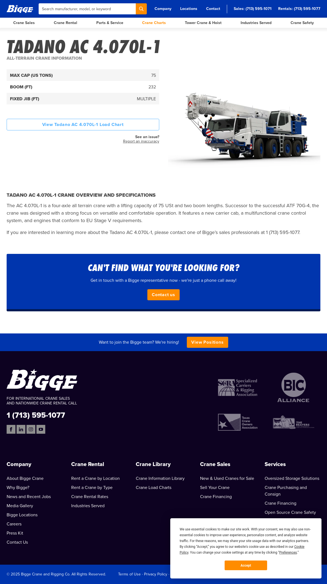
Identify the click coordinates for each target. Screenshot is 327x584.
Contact (213, 8)
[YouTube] (40, 429)
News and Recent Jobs (29, 496)
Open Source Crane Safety (290, 512)
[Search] (141, 8)
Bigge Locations (22, 515)
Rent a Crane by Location (95, 478)
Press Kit (15, 533)
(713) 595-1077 (307, 8)
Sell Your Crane (215, 487)
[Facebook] (11, 429)
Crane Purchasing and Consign (286, 491)
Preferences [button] (288, 552)
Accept (246, 565)
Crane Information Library (160, 478)
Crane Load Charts (153, 487)
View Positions (207, 342)
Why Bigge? (18, 487)
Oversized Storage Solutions (292, 478)
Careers (14, 524)
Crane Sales (24, 22)
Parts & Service (109, 22)
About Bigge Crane (25, 478)
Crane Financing (216, 496)
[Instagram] (30, 429)
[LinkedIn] (21, 429)
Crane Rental (65, 22)
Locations (188, 8)
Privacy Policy (155, 574)
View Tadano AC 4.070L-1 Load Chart (83, 124)
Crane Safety (302, 22)
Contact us (163, 295)
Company (163, 8)
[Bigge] (20, 8)
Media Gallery (20, 506)
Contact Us (17, 542)
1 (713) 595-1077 (36, 415)
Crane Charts (154, 22)
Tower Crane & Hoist (203, 22)
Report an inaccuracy (141, 141)
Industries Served (256, 22)
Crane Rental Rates (89, 496)
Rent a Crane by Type (92, 487)
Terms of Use (129, 574)
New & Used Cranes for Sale (227, 478)
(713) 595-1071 (259, 8)
